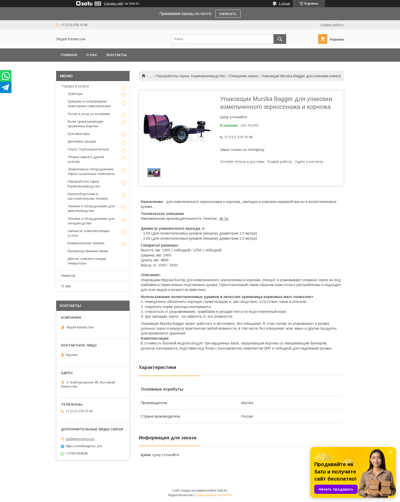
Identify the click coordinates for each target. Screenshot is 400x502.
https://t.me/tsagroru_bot (84, 446)
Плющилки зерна (243, 76)
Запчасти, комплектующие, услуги (89, 233)
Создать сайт (113, 3)
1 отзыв (284, 3)
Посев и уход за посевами (89, 114)
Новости (68, 276)
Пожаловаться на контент (213, 495)
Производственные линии (88, 251)
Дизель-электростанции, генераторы (87, 261)
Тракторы (75, 94)
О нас (91, 55)
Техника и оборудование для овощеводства (91, 221)
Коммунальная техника (86, 243)
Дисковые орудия (82, 141)
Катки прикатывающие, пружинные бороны (86, 124)
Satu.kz (222, 490)
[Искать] (279, 39)
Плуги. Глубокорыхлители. (88, 149)
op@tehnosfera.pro (80, 439)
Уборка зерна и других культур (86, 159)
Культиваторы (79, 134)
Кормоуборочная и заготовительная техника (88, 196)
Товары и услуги (75, 86)
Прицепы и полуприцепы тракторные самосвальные (89, 103)
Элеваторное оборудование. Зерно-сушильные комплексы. (91, 171)
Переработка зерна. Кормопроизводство (190, 76)
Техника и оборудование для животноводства (91, 208)
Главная (69, 55)
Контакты (117, 55)
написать (227, 13)
